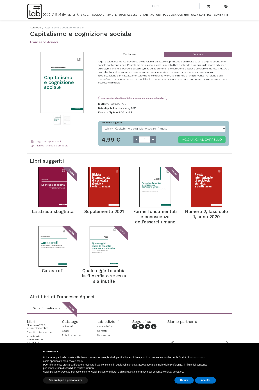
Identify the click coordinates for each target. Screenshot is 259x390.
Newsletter (103, 335)
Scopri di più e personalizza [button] (65, 380)
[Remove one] (136, 139)
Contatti (102, 330)
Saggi (65, 330)
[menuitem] (71, 15)
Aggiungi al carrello (202, 139)
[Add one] (153, 139)
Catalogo (35, 27)
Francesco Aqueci (44, 42)
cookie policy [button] (76, 361)
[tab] (129, 54)
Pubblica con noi (71, 335)
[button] (36, 88)
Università (68, 326)
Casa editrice (105, 326)
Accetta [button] (205, 380)
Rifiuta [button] (184, 380)
